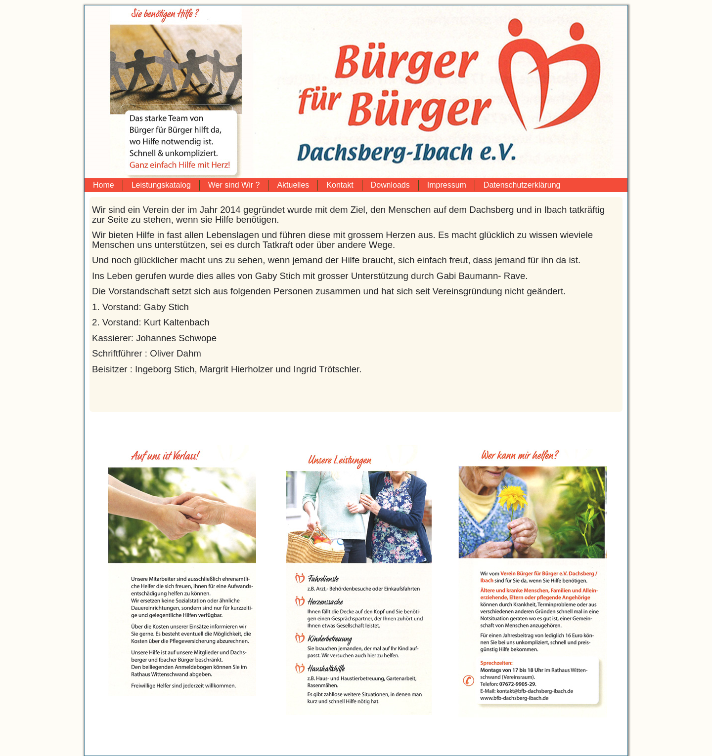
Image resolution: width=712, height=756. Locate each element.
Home (103, 185)
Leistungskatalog (161, 185)
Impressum (446, 185)
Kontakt (339, 185)
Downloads (390, 185)
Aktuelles (293, 185)
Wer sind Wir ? (234, 185)
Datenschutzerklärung (522, 185)
